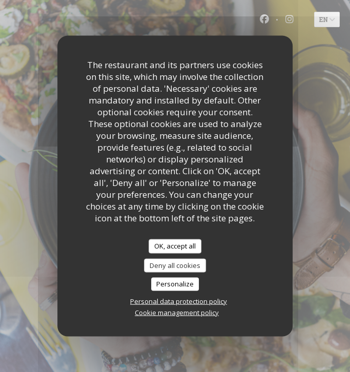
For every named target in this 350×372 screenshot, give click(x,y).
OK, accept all (175, 246)
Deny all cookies (175, 265)
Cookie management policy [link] (177, 312)
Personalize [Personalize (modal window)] (175, 283)
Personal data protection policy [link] (178, 300)
